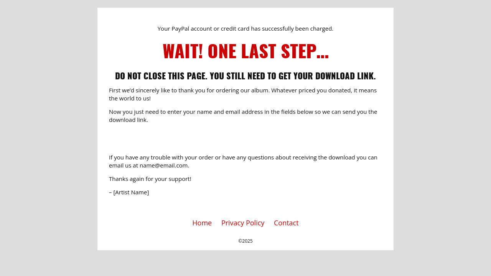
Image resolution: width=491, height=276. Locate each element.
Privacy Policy (242, 222)
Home (202, 222)
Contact (286, 222)
